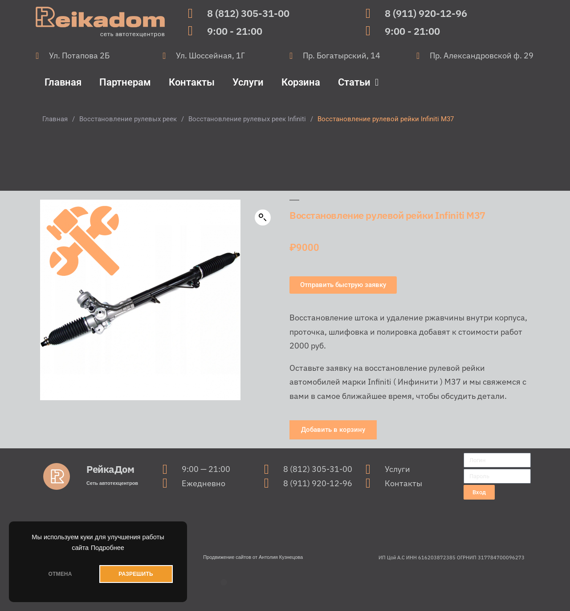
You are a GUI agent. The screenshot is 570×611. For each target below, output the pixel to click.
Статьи (358, 82)
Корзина (300, 82)
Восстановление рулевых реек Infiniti (247, 119)
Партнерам (125, 82)
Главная (63, 82)
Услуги (248, 82)
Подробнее (107, 547)
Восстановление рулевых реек (128, 119)
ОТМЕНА (60, 574)
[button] (263, 217)
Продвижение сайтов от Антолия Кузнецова (253, 557)
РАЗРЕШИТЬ (135, 574)
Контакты (192, 82)
